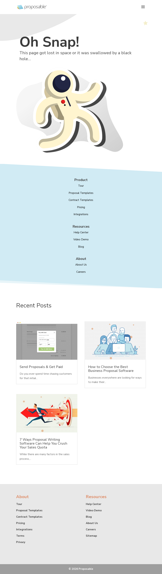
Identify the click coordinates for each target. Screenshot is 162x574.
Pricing (81, 207)
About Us (92, 523)
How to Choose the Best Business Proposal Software (111, 368)
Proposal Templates (81, 193)
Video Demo (81, 239)
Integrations (81, 214)
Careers (81, 272)
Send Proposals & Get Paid (41, 366)
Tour (81, 186)
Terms (20, 536)
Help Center (93, 504)
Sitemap (91, 536)
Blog (81, 246)
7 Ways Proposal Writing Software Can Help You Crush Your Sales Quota (43, 443)
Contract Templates (81, 200)
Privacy (20, 542)
